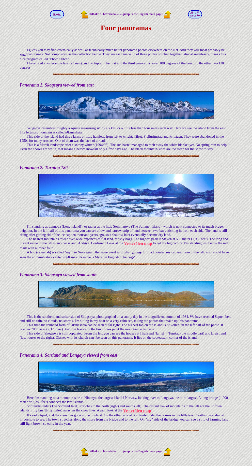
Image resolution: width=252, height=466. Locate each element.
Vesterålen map (138, 243)
